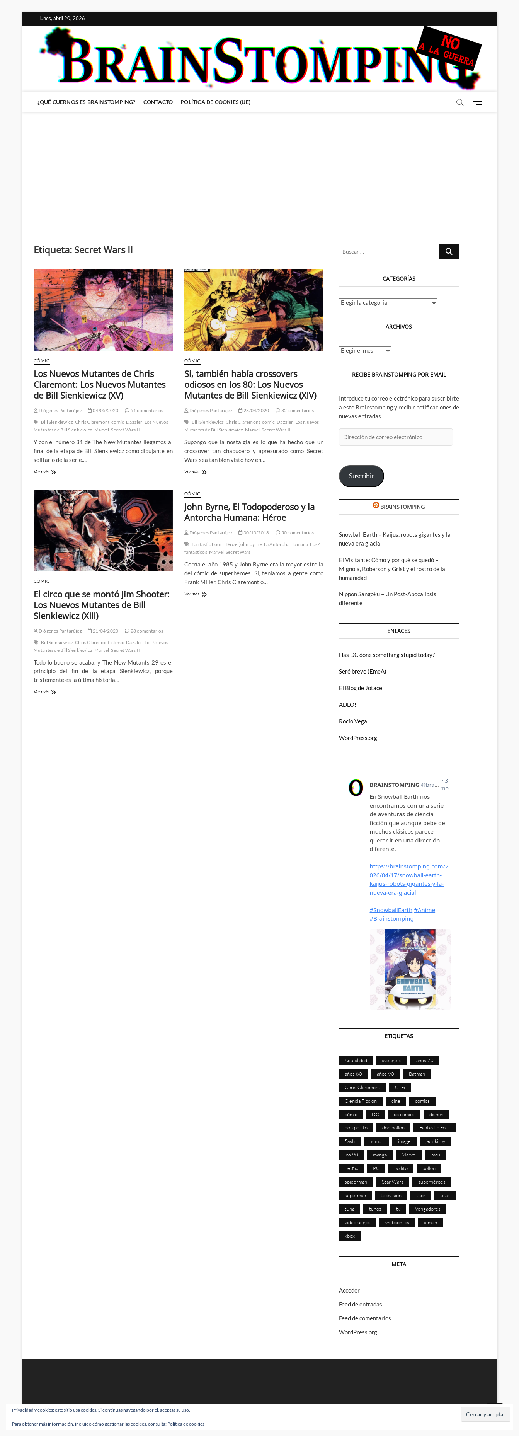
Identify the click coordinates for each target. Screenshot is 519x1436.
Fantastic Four (207, 544)
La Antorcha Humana (286, 544)
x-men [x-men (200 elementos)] (430, 1222)
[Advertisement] (260, 170)
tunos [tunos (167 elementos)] (375, 1209)
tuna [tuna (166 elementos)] (349, 1209)
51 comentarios (144, 410)
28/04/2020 (253, 410)
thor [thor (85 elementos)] (420, 1195)
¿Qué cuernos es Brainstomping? (86, 102)
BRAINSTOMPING (402, 506)
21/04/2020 (103, 631)
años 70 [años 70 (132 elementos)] (425, 1060)
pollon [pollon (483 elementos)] (429, 1168)
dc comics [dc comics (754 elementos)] (404, 1114)
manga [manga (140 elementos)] (380, 1154)
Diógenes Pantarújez (58, 410)
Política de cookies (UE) (215, 102)
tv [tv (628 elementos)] (398, 1209)
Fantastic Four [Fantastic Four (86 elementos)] (434, 1127)
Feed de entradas (360, 1304)
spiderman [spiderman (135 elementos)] (356, 1181)
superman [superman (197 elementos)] (355, 1195)
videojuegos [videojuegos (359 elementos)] (358, 1222)
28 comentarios (144, 631)
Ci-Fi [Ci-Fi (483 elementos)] (400, 1087)
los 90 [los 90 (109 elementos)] (351, 1154)
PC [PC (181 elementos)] (376, 1168)
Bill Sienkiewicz (57, 422)
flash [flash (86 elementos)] (350, 1141)
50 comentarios (295, 533)
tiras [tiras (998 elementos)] (445, 1195)
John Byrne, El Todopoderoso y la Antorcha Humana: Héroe (249, 512)
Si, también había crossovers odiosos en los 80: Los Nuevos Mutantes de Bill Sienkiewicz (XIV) (250, 384)
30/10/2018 (253, 533)
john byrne (250, 544)
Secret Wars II (125, 430)
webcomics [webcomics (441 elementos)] (397, 1222)
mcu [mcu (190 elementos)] (435, 1154)
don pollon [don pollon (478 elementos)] (393, 1127)
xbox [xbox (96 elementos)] (350, 1236)
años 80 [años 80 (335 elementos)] (353, 1074)
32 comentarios (295, 410)
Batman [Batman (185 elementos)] (417, 1074)
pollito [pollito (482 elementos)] (401, 1168)
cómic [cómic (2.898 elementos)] (351, 1114)
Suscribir (361, 476)
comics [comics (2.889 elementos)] (422, 1101)
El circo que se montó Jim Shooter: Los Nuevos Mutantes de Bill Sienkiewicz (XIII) (102, 604)
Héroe (230, 544)
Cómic (42, 360)
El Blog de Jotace (360, 687)
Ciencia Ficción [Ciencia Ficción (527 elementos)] (361, 1101)
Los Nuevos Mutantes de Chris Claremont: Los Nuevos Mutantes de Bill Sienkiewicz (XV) (99, 384)
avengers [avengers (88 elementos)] (392, 1060)
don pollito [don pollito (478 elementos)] (356, 1127)
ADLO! (347, 704)
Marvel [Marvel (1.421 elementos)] (409, 1154)
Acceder (349, 1290)
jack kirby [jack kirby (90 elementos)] (435, 1141)
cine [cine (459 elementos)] (395, 1101)
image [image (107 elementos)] (404, 1141)
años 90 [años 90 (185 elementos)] (385, 1074)
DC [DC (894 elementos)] (375, 1114)
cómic (117, 422)
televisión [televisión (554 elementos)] (391, 1195)
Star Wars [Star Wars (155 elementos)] (392, 1181)
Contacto (158, 102)
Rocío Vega (353, 721)
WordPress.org (358, 737)
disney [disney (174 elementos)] (436, 1114)
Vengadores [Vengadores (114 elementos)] (428, 1209)
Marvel (101, 430)
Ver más (52, 472)
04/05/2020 (103, 410)
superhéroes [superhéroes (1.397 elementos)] (432, 1181)
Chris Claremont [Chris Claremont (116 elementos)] (362, 1087)
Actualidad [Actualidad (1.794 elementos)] (356, 1060)
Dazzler (134, 422)
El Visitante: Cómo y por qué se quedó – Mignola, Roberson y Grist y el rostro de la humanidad (392, 568)
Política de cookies (185, 1424)
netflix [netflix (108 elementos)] (351, 1168)
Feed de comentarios (365, 1318)
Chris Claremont (92, 422)
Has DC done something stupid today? (387, 654)
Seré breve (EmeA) (362, 671)
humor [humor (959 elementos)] (376, 1141)
